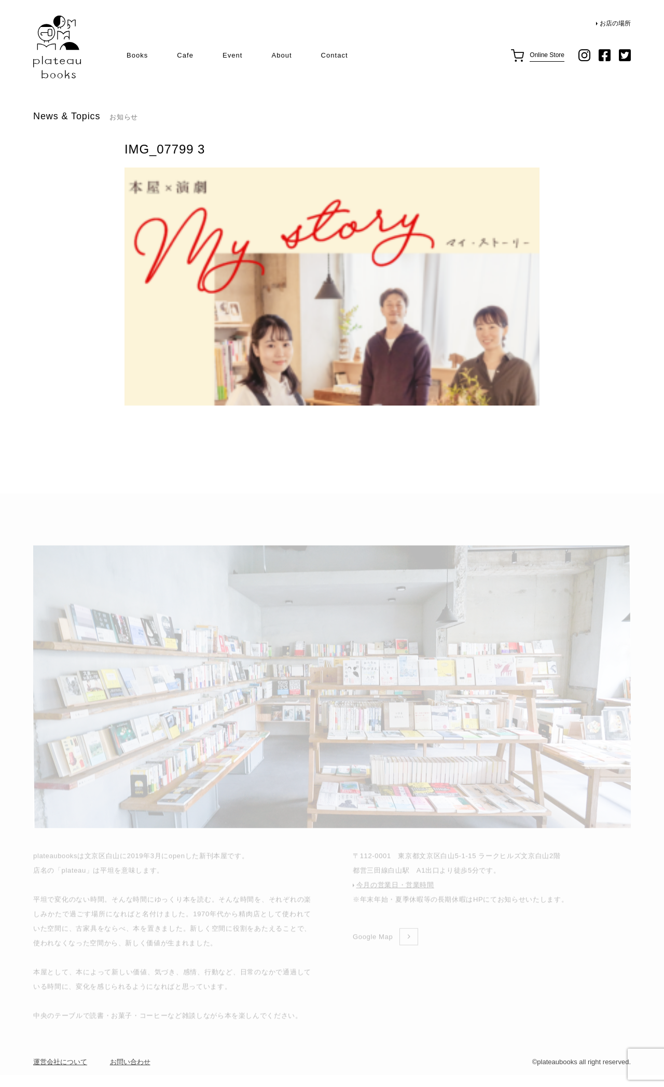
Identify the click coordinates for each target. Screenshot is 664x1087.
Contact (334, 55)
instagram (584, 55)
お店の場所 (615, 23)
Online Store (547, 55)
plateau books (57, 47)
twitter (625, 55)
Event (232, 55)
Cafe (185, 55)
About (281, 55)
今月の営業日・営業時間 (395, 898)
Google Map (373, 950)
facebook (605, 55)
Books (137, 55)
